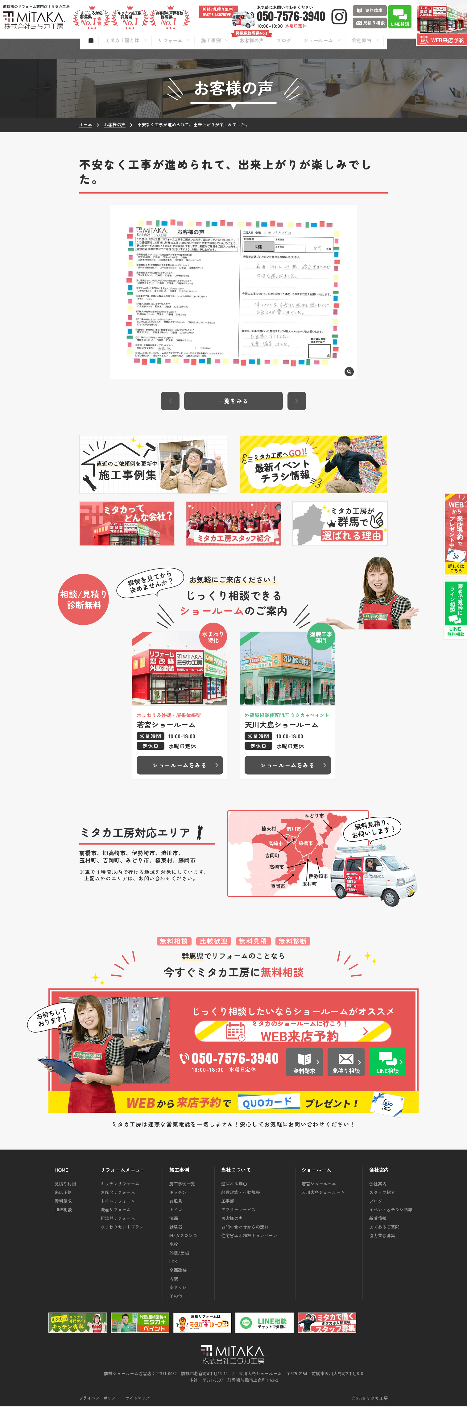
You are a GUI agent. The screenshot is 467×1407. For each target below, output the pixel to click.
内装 (173, 1279)
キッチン (178, 1193)
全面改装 (178, 1270)
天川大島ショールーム (323, 1193)
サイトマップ (138, 1399)
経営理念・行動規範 (240, 1193)
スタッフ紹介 (382, 1193)
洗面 (173, 1219)
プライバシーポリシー (99, 1399)
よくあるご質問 (384, 1227)
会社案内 (377, 1184)
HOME (61, 1170)
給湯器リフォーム (118, 1219)
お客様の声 (232, 1219)
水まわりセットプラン (122, 1227)
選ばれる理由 (234, 1184)
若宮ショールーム (319, 1184)
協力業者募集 (382, 1236)
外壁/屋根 (179, 1253)
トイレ (175, 1210)
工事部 (227, 1201)
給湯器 (175, 1227)
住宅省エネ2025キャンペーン (249, 1236)
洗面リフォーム (116, 1210)
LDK (173, 1262)
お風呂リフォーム (118, 1193)
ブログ (375, 1201)
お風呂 (175, 1201)
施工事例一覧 (182, 1184)
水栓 (173, 1245)
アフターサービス (238, 1210)
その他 (175, 1296)
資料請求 (63, 1201)
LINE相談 (63, 1210)
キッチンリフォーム (120, 1184)
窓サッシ (178, 1288)
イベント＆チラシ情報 (390, 1210)
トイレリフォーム (118, 1201)
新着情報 (377, 1219)
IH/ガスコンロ (183, 1236)
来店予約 (63, 1193)
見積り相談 (65, 1184)
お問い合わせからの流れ (245, 1227)
